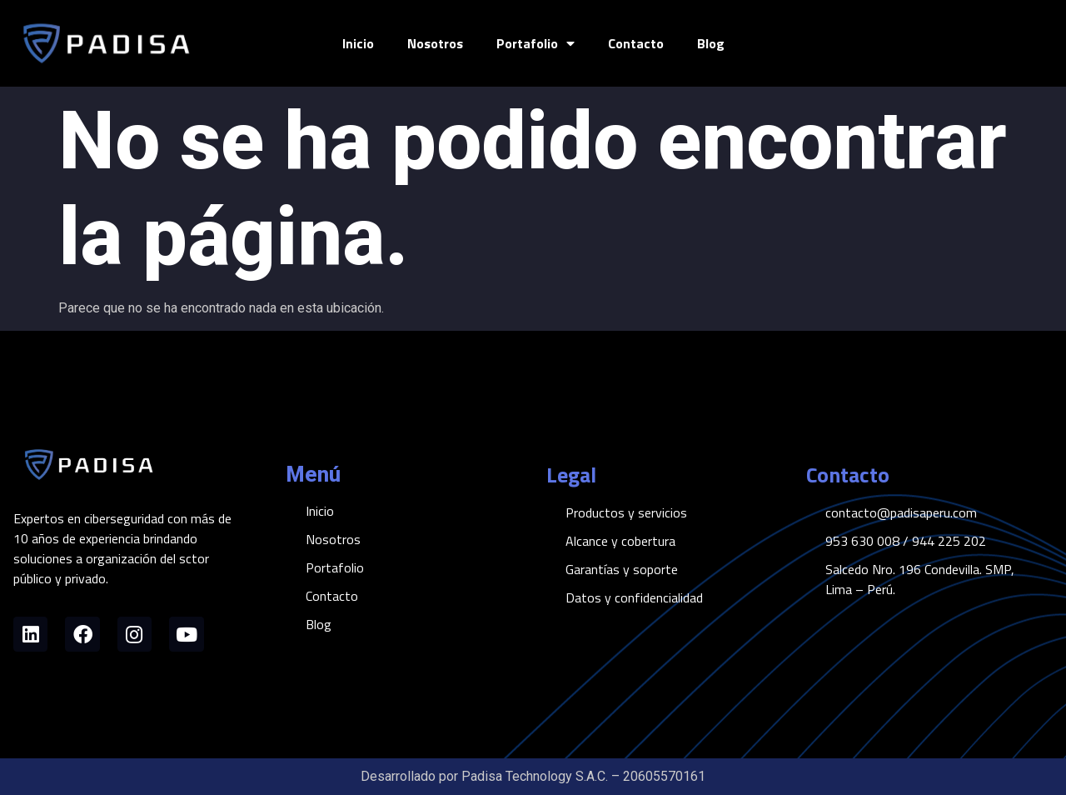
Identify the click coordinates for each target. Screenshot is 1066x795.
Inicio (358, 43)
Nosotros (435, 43)
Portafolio (535, 43)
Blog (711, 43)
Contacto (636, 43)
